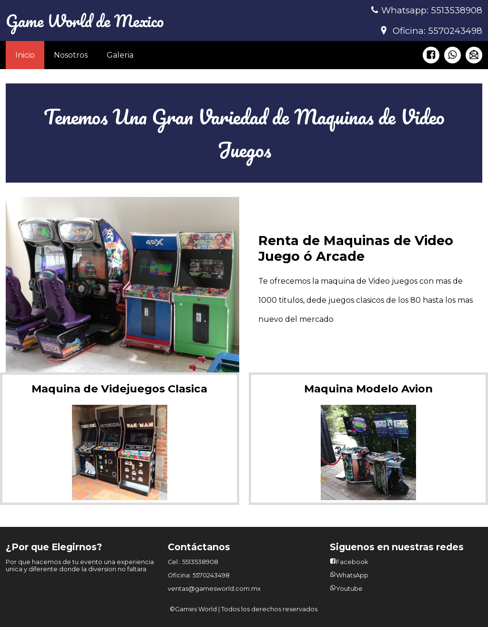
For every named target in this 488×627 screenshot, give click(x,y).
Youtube (349, 588)
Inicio (25, 55)
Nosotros (71, 55)
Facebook (352, 561)
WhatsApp (352, 575)
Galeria (120, 55)
